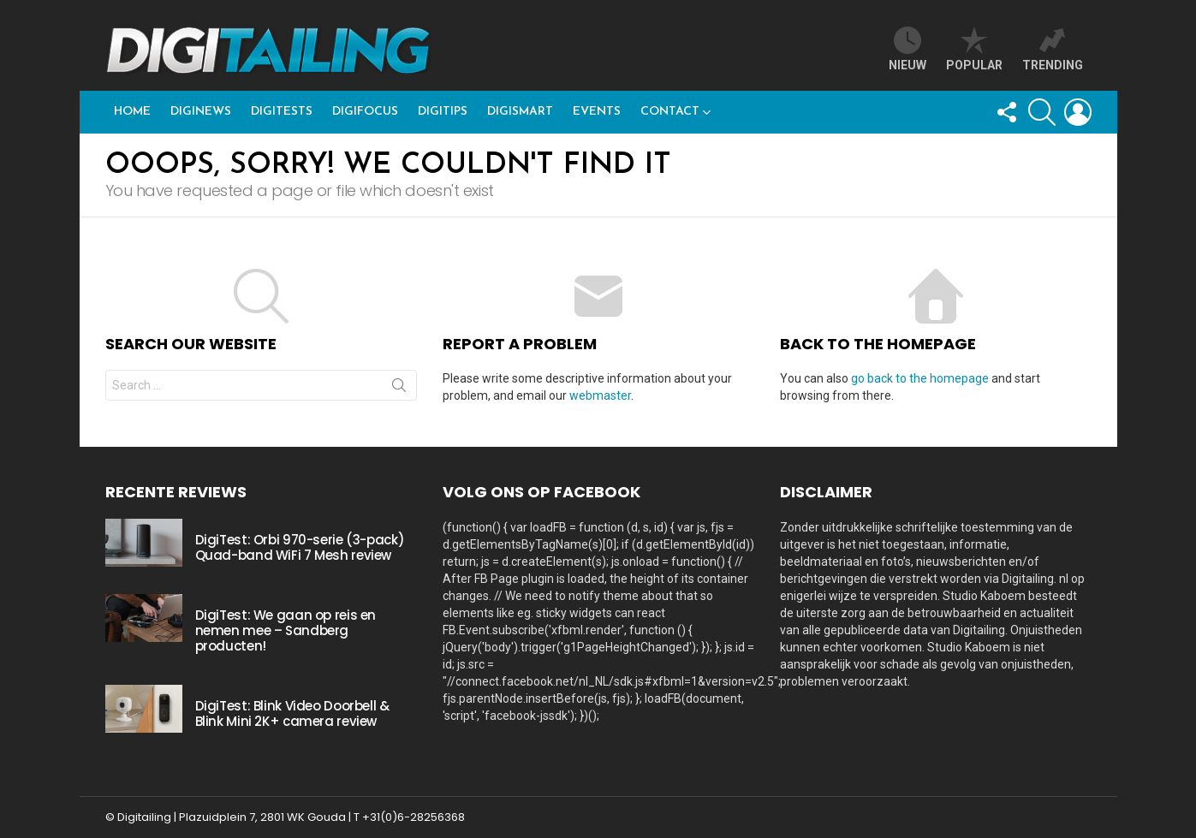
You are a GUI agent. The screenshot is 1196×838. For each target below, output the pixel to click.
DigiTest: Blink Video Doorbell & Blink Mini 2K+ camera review (292, 713)
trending (1052, 49)
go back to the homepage (920, 378)
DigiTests (281, 111)
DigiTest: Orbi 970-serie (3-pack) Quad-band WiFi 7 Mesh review (300, 547)
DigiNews (200, 111)
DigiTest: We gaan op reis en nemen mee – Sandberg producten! (286, 630)
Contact (669, 111)
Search (399, 388)
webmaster (600, 395)
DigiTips (442, 111)
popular (974, 49)
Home (132, 111)
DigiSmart (520, 111)
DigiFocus (365, 111)
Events (597, 111)
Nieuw (907, 49)
